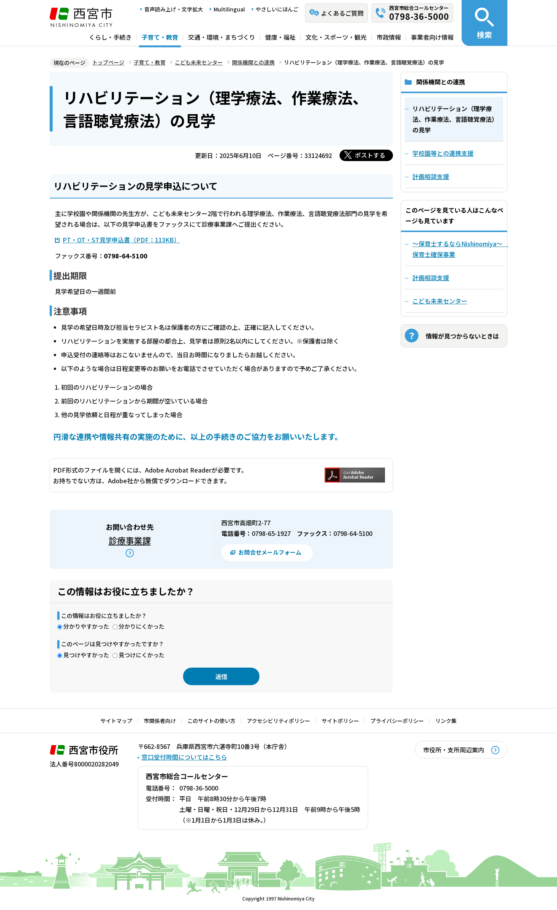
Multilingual (229, 9)
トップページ (108, 62)
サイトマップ (116, 720)
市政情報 (389, 37)
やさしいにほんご (277, 9)
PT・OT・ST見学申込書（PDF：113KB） (121, 239)
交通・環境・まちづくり (221, 37)
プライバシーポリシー (397, 720)
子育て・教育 (160, 37)
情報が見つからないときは (462, 335)
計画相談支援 (430, 277)
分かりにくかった (141, 626)
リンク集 (446, 720)
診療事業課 (130, 540)
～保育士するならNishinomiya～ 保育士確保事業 (457, 249)
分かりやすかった (86, 626)
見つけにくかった (141, 655)
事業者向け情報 (432, 37)
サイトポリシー (340, 720)
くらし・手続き (110, 37)
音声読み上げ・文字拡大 (173, 9)
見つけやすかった (86, 655)
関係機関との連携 (253, 62)
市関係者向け (160, 720)
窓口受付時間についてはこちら (184, 757)
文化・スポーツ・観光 (336, 37)
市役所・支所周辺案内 (453, 749)
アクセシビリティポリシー (278, 720)
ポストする (370, 155)
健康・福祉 (280, 37)
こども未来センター (199, 62)
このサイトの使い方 (211, 720)
